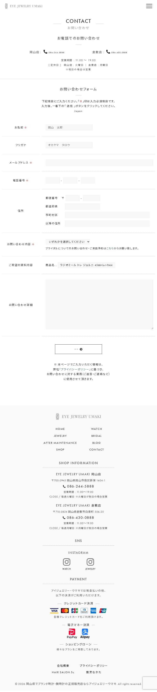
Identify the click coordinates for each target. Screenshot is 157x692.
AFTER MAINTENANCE (60, 444)
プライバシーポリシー (94, 667)
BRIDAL (96, 437)
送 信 (76, 350)
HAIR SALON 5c (63, 673)
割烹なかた (93, 673)
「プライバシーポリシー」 (75, 371)
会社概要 (63, 667)
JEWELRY (60, 437)
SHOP (60, 451)
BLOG (96, 444)
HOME (60, 430)
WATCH (96, 430)
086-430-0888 (119, 52)
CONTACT (96, 451)
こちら (110, 249)
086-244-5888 (57, 52)
